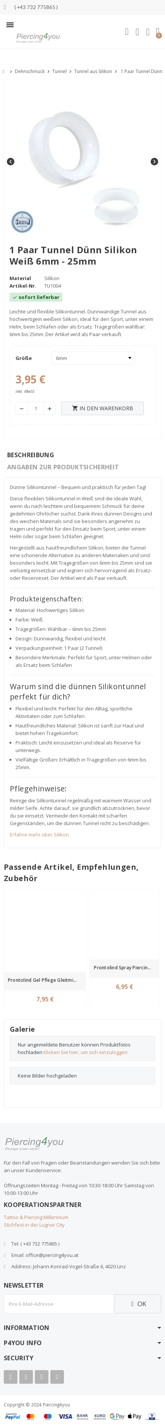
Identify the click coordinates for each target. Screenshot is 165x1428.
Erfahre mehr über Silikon (39, 834)
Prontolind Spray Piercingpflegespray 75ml (125, 967)
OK (137, 1303)
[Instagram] (41, 1377)
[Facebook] (10, 1377)
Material (20, 278)
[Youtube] (26, 1377)
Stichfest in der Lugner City (34, 1224)
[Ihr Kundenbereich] (137, 32)
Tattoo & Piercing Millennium (36, 1217)
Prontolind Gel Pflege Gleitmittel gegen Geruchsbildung (46, 980)
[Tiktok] (57, 1377)
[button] (10, 25)
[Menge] (35, 408)
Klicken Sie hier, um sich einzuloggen (86, 1052)
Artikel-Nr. (22, 285)
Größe (24, 358)
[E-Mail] (59, 1303)
